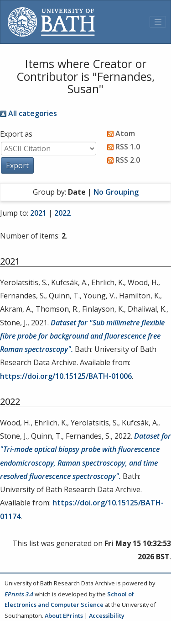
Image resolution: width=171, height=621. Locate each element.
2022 (62, 213)
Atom (119, 133)
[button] (17, 165)
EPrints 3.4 (19, 594)
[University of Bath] (51, 22)
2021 (38, 213)
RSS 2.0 (122, 160)
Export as (16, 134)
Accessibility (106, 615)
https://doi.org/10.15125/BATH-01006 (66, 376)
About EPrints (64, 615)
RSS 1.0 (122, 147)
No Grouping (116, 192)
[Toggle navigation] (158, 22)
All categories (28, 113)
